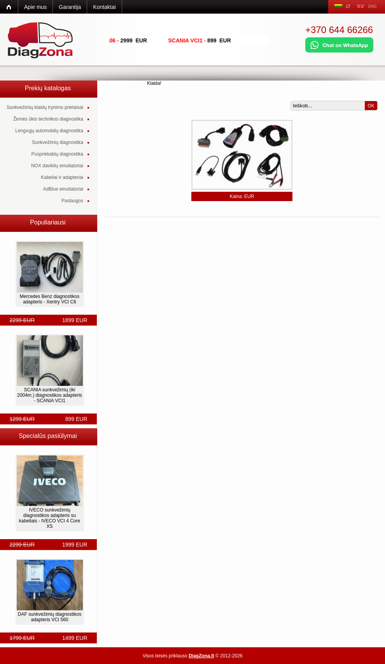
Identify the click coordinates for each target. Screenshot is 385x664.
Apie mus (35, 7)
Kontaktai (104, 7)
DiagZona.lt (201, 656)
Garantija (70, 7)
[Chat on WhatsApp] (339, 51)
